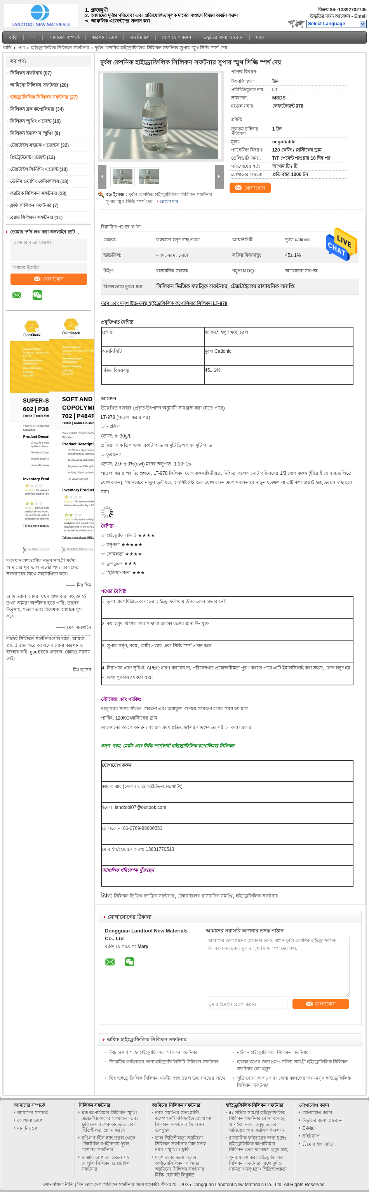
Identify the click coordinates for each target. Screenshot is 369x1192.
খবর (260, 37)
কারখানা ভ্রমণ (104, 37)
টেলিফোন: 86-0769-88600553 (132, 828)
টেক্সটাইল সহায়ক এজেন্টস (34, 145)
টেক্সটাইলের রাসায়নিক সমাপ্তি (205, 896)
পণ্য (33, 37)
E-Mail (308, 1128)
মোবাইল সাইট (317, 1144)
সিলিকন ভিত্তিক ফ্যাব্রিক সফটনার (144, 896)
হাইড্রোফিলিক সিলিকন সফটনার (60, 48)
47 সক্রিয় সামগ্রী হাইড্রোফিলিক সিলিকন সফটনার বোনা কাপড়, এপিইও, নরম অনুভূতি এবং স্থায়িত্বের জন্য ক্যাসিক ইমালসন (257, 1121)
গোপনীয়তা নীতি (58, 1184)
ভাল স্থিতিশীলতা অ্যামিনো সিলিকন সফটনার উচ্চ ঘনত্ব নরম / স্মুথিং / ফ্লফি (180, 1143)
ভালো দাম (169, 201)
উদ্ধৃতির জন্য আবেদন (330, 16)
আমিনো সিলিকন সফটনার (34, 85)
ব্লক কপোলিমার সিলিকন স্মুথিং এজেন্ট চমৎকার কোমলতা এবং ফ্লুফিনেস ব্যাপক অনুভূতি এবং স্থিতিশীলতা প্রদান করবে (110, 1121)
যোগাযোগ (49, 279)
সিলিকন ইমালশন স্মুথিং (31, 133)
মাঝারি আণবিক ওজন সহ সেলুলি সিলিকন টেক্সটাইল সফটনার (106, 1163)
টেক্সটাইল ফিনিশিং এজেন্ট (34, 169)
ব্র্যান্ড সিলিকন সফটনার (31, 217)
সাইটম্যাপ (311, 1136)
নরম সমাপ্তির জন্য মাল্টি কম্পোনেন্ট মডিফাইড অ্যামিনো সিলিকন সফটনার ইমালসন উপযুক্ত (183, 1121)
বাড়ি (13, 37)
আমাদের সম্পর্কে (64, 37)
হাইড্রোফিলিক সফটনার (257, 896)
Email (360, 16)
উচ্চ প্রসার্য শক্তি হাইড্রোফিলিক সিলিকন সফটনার (153, 1052)
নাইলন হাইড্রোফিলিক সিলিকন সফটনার (273, 1052)
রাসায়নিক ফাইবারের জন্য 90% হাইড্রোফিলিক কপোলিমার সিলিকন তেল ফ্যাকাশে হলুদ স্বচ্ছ (258, 1143)
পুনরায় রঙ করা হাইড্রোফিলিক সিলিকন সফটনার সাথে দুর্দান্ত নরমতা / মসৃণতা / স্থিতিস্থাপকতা (258, 1163)
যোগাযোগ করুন (176, 37)
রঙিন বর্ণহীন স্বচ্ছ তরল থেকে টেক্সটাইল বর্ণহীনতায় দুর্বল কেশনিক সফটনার (108, 1143)
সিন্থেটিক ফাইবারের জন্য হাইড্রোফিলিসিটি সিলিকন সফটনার (164, 1062)
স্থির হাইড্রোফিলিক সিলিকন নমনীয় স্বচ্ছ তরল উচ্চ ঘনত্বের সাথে (167, 1078)
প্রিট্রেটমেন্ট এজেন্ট (27, 157)
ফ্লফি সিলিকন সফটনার (31, 205)
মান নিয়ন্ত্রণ (139, 37)
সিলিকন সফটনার (26, 73)
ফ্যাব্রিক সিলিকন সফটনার (33, 193)
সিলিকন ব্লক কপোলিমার (32, 109)
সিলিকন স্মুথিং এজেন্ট (30, 121)
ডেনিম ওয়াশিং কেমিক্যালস (34, 181)
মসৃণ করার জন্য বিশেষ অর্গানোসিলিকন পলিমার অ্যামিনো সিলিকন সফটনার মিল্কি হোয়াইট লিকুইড (179, 1166)
